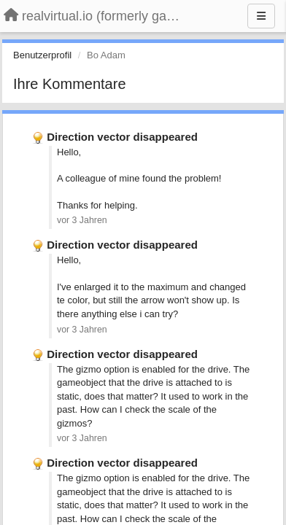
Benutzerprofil (42, 55)
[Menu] (261, 16)
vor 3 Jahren (82, 220)
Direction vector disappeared (122, 137)
